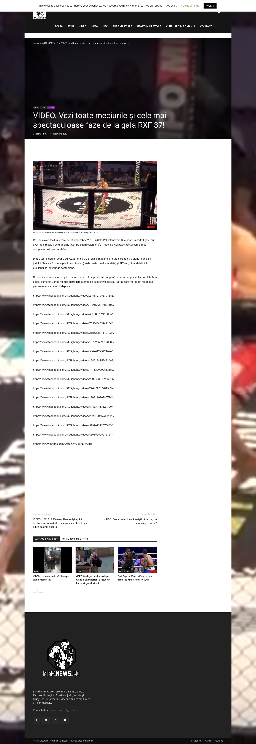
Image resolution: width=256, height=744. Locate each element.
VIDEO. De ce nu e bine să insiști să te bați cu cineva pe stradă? (130, 521)
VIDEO (82, 26)
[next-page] (41, 590)
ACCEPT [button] (210, 5)
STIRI (71, 26)
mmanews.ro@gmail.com (64, 710)
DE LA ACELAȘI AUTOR (75, 539)
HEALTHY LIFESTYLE (149, 26)
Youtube (219, 740)
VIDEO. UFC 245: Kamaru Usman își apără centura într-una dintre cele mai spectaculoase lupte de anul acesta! (60, 523)
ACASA (59, 26)
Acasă (36, 43)
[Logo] (39, 12)
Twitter (207, 740)
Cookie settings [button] (190, 5)
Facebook (196, 740)
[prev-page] (35, 590)
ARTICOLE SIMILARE (46, 539)
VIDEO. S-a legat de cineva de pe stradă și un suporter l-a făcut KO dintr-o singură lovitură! (93, 580)
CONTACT (206, 26)
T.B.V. (44, 133)
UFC (105, 26)
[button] (218, 12)
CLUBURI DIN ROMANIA (180, 26)
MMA (94, 26)
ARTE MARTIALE (122, 26)
